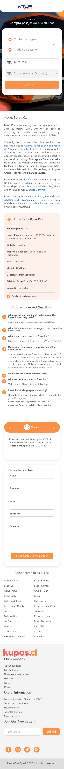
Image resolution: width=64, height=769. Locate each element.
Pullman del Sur (12, 601)
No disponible (21, 288)
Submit (51, 732)
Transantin (39, 611)
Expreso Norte (42, 616)
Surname (14, 489)
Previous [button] (10, 428)
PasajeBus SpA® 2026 (20, 763)
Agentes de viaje (13, 712)
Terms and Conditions (16, 703)
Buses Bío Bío (41, 581)
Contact (8, 687)
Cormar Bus (10, 631)
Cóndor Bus (10, 591)
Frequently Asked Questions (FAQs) (23, 699)
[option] (32, 427)
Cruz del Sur (41, 591)
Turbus (7, 611)
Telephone (15, 514)
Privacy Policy (11, 708)
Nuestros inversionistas (16, 674)
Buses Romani (41, 586)
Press (7, 683)
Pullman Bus (10, 616)
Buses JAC (10, 596)
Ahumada (39, 637)
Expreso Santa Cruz (44, 606)
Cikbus (38, 631)
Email (12, 501)
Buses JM (9, 586)
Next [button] (54, 428)
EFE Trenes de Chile (15, 637)
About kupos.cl (12, 666)
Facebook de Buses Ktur (23, 297)
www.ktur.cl (23, 245)
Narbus (8, 626)
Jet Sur (8, 621)
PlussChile (39, 626)
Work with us (11, 678)
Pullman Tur (40, 601)
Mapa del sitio (12, 716)
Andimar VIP (11, 581)
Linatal (37, 596)
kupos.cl (44, 203)
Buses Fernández (43, 621)
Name (13, 476)
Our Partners (11, 670)
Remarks (14, 526)
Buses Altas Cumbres (15, 606)
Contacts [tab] (32, 427)
